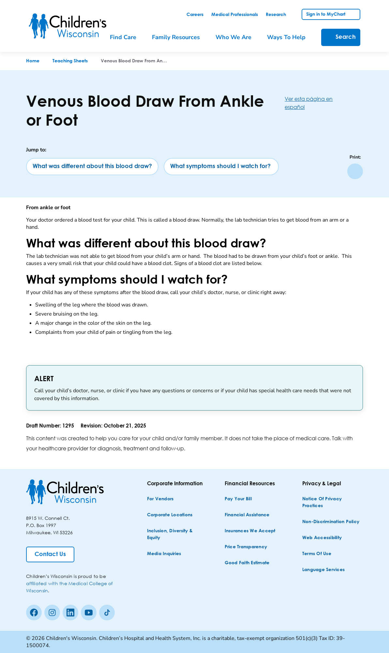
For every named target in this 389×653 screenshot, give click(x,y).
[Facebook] (34, 612)
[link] (195, 14)
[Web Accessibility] (322, 538)
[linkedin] (70, 612)
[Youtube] (89, 612)
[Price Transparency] (246, 547)
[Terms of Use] (316, 554)
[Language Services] (323, 570)
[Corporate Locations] (170, 515)
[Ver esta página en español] (324, 103)
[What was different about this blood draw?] (92, 166)
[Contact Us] (50, 554)
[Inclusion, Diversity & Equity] (176, 534)
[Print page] (355, 171)
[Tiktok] (107, 612)
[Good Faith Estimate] (247, 563)
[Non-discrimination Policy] (330, 522)
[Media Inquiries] (164, 554)
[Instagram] (52, 612)
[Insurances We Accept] (250, 531)
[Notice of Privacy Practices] (332, 502)
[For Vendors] (160, 499)
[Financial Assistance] (247, 515)
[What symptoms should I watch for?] (221, 166)
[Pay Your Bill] (238, 499)
